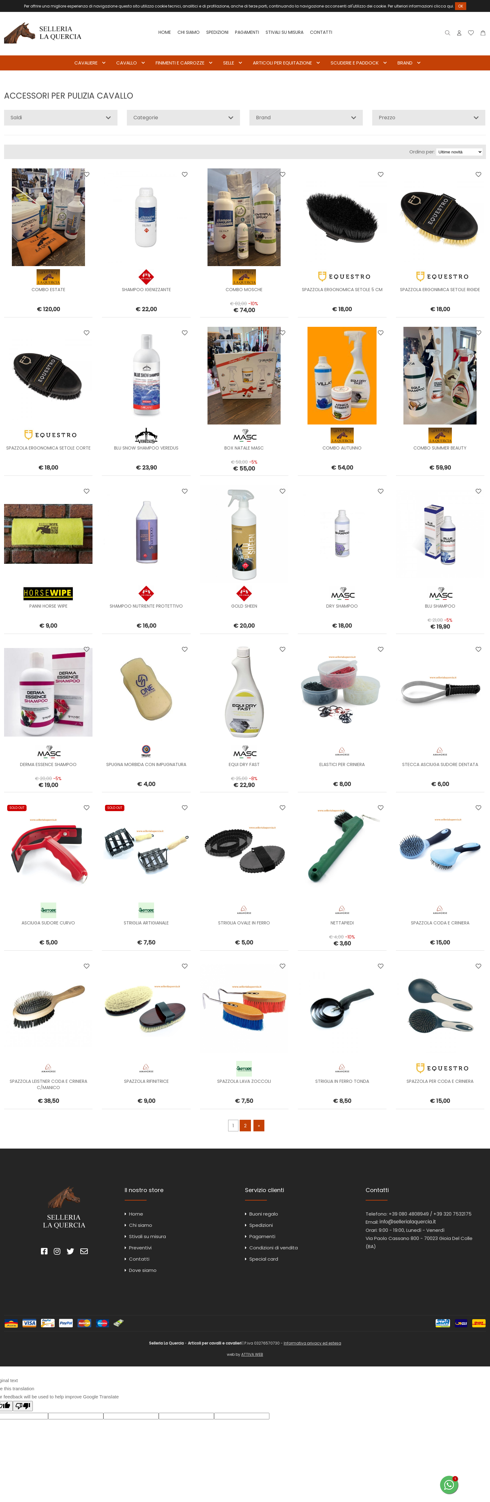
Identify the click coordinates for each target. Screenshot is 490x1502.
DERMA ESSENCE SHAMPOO (48, 765)
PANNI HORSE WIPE (48, 606)
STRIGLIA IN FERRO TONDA (342, 1081)
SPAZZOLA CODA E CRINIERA (440, 923)
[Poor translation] (23, 1406)
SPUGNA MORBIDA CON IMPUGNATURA (146, 765)
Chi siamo (189, 32)
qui (450, 6)
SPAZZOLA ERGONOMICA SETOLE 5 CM (342, 290)
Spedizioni (217, 32)
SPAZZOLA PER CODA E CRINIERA (440, 1081)
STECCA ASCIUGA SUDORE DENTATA (440, 765)
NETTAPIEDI (342, 923)
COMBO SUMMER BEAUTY (440, 448)
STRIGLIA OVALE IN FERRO (244, 923)
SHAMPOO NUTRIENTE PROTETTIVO (146, 606)
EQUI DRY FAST (244, 765)
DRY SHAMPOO (342, 606)
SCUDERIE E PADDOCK (355, 63)
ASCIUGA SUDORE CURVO (48, 923)
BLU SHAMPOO (440, 606)
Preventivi (140, 1247)
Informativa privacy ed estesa (312, 1343)
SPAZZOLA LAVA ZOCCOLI (244, 1081)
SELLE (228, 63)
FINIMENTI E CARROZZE (180, 63)
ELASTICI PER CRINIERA (342, 765)
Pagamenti (247, 32)
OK (460, 6)
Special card (263, 1259)
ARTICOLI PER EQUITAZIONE (282, 63)
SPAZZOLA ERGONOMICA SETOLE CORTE (48, 448)
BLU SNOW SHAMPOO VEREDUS (146, 448)
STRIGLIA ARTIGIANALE (146, 923)
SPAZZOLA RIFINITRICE (146, 1081)
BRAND (405, 63)
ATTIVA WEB (252, 1354)
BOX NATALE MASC (244, 448)
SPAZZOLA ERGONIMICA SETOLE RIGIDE (440, 290)
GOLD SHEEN (244, 606)
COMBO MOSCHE (244, 290)
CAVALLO (126, 63)
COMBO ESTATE (48, 290)
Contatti (321, 32)
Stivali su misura (284, 32)
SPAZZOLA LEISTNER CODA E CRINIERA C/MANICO (48, 1084)
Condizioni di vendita (273, 1247)
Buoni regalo (263, 1214)
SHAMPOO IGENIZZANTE (146, 290)
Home (164, 32)
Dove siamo (143, 1270)
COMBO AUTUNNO (342, 448)
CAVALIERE (86, 63)
